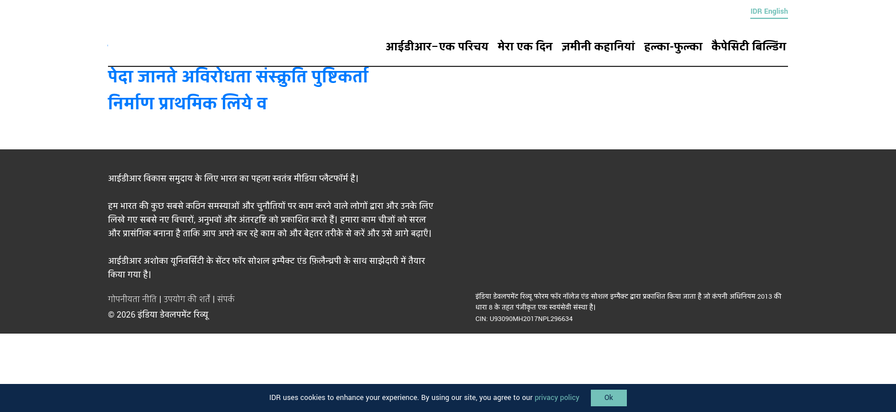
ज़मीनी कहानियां (598, 47)
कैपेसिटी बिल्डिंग (748, 47)
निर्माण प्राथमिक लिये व (187, 104)
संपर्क (225, 300)
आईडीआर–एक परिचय (437, 47)
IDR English (769, 11)
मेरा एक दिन (525, 47)
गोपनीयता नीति (132, 300)
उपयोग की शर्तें (187, 300)
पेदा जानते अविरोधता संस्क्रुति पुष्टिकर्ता (238, 77)
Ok (609, 398)
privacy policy (557, 398)
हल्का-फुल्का (673, 47)
